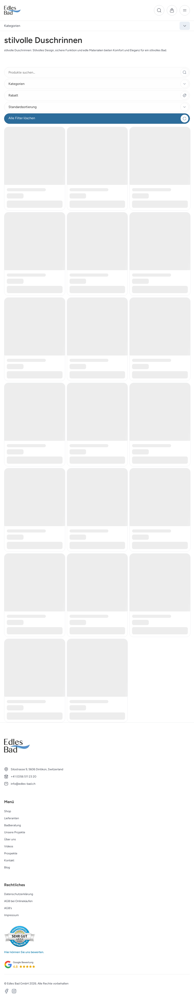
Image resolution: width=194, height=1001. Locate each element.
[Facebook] (6, 992)
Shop (7, 811)
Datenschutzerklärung (18, 894)
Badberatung (12, 825)
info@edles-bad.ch (23, 784)
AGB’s (8, 908)
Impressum (11, 915)
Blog (7, 867)
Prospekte (10, 853)
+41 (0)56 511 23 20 (23, 776)
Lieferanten (11, 818)
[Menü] (185, 10)
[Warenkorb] (172, 10)
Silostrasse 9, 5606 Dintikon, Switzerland (37, 769)
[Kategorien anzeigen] (185, 26)
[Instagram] (14, 992)
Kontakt (9, 860)
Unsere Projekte (14, 832)
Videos (8, 846)
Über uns (10, 839)
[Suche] (159, 10)
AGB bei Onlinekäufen (18, 901)
